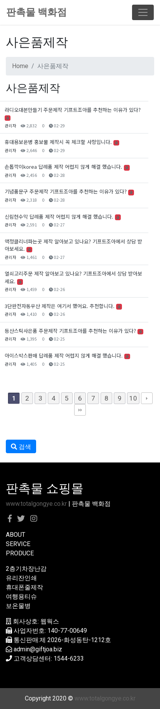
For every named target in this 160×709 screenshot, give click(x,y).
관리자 (10, 125)
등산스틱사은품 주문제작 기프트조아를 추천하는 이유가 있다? (70, 330)
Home (20, 66)
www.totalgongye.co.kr (36, 503)
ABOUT (15, 534)
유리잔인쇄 (21, 578)
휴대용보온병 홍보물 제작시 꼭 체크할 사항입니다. (58, 142)
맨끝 (80, 410)
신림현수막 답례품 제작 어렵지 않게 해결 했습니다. (59, 216)
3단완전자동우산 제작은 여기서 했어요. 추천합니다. (60, 306)
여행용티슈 (21, 596)
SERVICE (18, 544)
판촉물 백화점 (36, 12)
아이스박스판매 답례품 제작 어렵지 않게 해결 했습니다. (64, 355)
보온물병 (18, 606)
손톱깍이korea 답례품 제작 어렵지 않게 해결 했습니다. (63, 166)
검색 (21, 446)
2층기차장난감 (26, 568)
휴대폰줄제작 (24, 587)
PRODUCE (20, 553)
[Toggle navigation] (143, 12)
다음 (147, 398)
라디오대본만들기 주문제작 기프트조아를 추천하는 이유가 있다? (73, 109)
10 (133, 398)
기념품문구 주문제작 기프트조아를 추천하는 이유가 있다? (66, 191)
